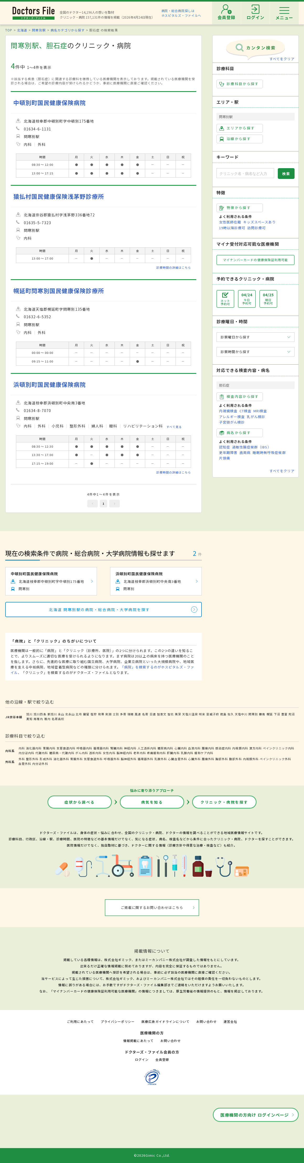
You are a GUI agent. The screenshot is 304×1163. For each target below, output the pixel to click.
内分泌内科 (26, 753)
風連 (138, 714)
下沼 (277, 714)
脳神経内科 (124, 753)
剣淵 (108, 714)
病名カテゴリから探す (68, 30)
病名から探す (235, 432)
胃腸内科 (49, 748)
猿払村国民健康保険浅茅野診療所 (58, 196)
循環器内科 (101, 748)
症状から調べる (79, 802)
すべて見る (174, 427)
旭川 (29, 714)
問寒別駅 (39, 30)
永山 (61, 714)
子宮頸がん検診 (232, 422)
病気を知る (152, 802)
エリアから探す (237, 128)
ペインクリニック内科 (278, 748)
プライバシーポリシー (118, 1021)
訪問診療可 (256, 227)
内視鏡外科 (251, 759)
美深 (178, 714)
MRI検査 (260, 410)
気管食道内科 (66, 748)
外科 (22, 759)
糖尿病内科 (165, 748)
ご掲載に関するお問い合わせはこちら (152, 907)
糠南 (262, 714)
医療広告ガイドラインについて (165, 1021)
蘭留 (86, 714)
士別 (116, 714)
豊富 (284, 714)
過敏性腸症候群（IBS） (251, 447)
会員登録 (162, 1059)
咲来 (202, 714)
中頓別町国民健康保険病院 (49, 102)
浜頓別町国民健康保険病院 (49, 384)
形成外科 (46, 759)
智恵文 (161, 714)
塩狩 (93, 714)
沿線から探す (235, 138)
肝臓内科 (173, 753)
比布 (79, 714)
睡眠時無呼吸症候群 (269, 452)
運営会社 (230, 1021)
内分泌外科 (40, 763)
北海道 (22, 30)
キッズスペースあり (259, 222)
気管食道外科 (93, 759)
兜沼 (292, 714)
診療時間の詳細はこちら (173, 267)
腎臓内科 (116, 748)
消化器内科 (34, 748)
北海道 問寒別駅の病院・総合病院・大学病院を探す (99, 609)
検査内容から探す (239, 396)
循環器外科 (145, 759)
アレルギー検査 (232, 416)
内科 (22, 748)
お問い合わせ (206, 1021)
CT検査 (245, 410)
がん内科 (81, 753)
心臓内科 (181, 748)
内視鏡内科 (240, 748)
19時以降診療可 (232, 227)
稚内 (47, 719)
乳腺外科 (160, 759)
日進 (153, 714)
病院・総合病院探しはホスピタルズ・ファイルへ (181, 13)
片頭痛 (224, 458)
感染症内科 (223, 748)
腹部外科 (235, 759)
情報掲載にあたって (138, 1040)
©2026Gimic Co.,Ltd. (152, 1155)
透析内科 (95, 753)
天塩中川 (241, 714)
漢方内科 (255, 748)
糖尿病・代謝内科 (61, 753)
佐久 (230, 714)
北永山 (70, 714)
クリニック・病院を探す (224, 802)
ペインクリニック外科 (275, 759)
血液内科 (194, 748)
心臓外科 (194, 759)
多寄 (123, 714)
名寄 (145, 714)
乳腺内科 (187, 753)
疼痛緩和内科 (156, 753)
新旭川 (52, 714)
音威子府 (212, 714)
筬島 (223, 714)
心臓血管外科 (177, 759)
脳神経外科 (129, 759)
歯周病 (245, 452)
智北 (170, 714)
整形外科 (32, 759)
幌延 (270, 714)
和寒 (101, 714)
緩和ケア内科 (203, 753)
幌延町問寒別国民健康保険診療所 (58, 291)
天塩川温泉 (190, 714)
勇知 (29, 719)
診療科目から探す (239, 83)
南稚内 (38, 719)
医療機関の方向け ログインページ (254, 1115)
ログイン (142, 1059)
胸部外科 (221, 759)
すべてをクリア (282, 58)
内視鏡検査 (228, 410)
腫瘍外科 (208, 759)
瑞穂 (130, 714)
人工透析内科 (147, 748)
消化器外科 (61, 759)
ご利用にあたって (80, 1021)
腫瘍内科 (208, 748)
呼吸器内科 (84, 748)
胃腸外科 (76, 759)
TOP (8, 30)
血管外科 (25, 763)
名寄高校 (58, 719)
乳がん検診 (256, 416)
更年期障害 (228, 452)
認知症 (224, 447)
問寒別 (253, 714)
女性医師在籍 (230, 222)
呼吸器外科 (112, 759)
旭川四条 (40, 714)
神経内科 (130, 748)
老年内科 (139, 753)
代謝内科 (41, 753)
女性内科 (109, 753)
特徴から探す (235, 207)
